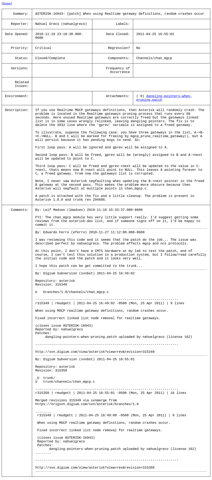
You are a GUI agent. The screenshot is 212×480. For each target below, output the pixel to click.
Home (7, 3)
